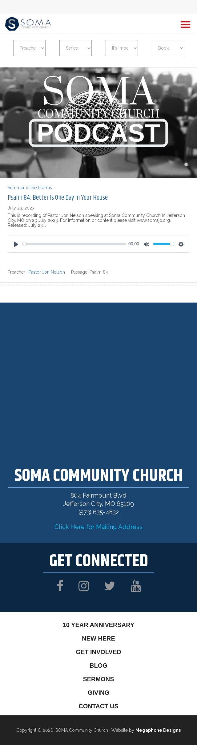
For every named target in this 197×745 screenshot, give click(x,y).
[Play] (16, 244)
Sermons (98, 679)
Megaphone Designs (158, 730)
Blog (98, 665)
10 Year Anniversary (99, 624)
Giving (98, 692)
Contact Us (98, 706)
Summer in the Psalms (30, 187)
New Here (98, 638)
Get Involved (98, 652)
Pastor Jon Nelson (47, 272)
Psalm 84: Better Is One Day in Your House (58, 198)
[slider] (74, 244)
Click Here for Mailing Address (98, 527)
